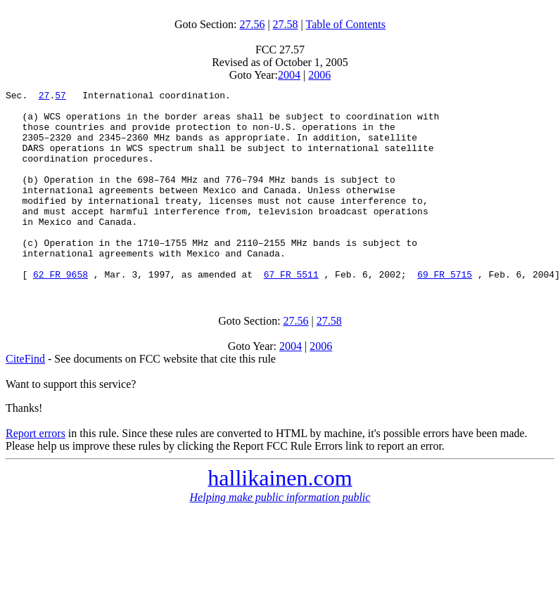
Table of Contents (346, 24)
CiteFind (25, 397)
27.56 (252, 24)
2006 (319, 75)
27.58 (285, 24)
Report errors (35, 471)
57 (60, 97)
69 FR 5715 (444, 312)
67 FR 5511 (291, 312)
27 (44, 97)
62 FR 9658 (60, 312)
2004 (289, 75)
